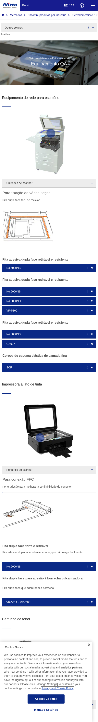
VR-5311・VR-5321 (18, 602)
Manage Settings (46, 716)
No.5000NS (13, 267)
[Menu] (92, 5)
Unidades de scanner (19, 183)
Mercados (16, 15)
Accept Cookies (46, 706)
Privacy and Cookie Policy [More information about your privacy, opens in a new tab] (57, 695)
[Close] (89, 651)
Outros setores (14, 27)
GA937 (10, 343)
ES (72, 5)
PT (65, 5)
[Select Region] (81, 5)
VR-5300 (11, 310)
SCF (9, 367)
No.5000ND (13, 301)
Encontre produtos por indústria (47, 15)
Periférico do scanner (19, 469)
